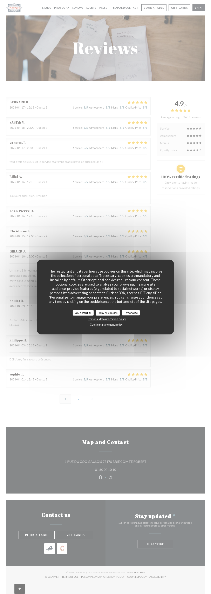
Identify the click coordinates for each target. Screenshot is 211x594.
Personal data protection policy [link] (107, 319)
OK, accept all (83, 312)
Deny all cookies (107, 312)
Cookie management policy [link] (106, 324)
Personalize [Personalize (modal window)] (131, 312)
